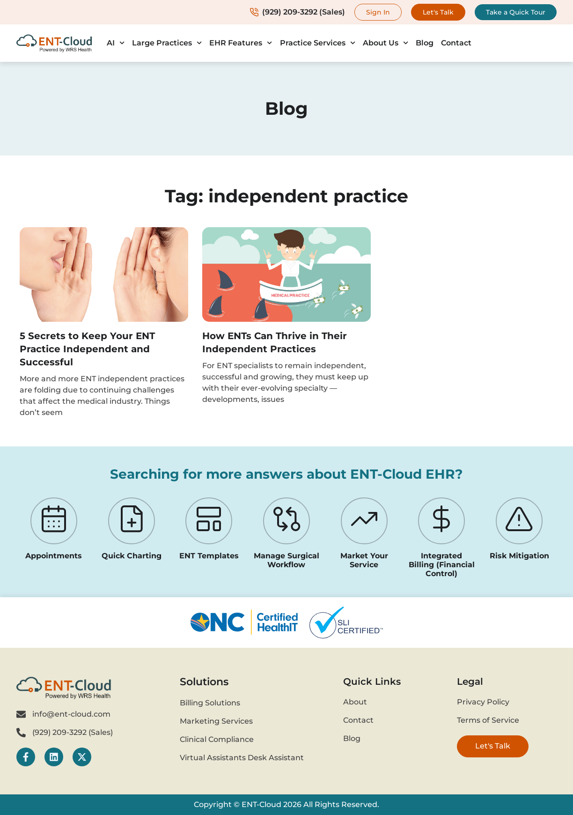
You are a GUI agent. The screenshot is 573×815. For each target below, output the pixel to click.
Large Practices (167, 43)
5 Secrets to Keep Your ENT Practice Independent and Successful (87, 349)
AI (116, 43)
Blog (424, 42)
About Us (385, 43)
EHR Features (240, 43)
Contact (456, 42)
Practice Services (317, 43)
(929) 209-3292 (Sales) (297, 11)
